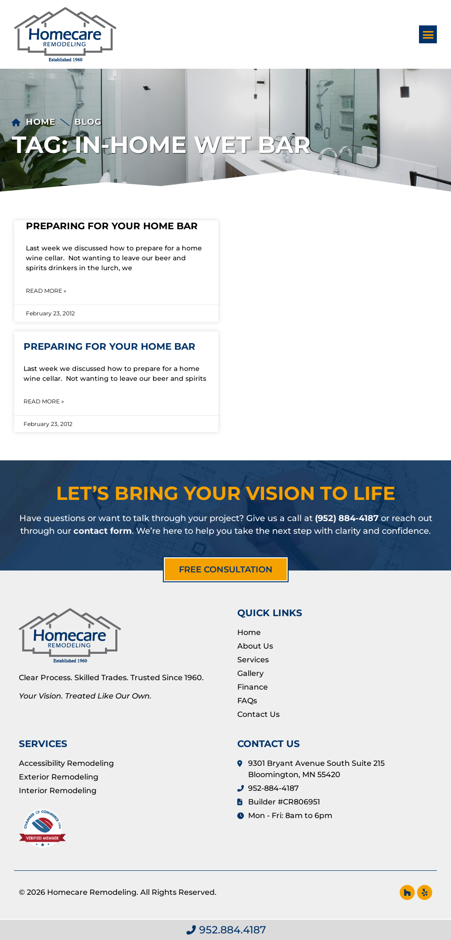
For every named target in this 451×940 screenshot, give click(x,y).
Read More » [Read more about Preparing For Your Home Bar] (46, 290)
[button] (428, 34)
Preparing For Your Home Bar (112, 226)
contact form (102, 531)
